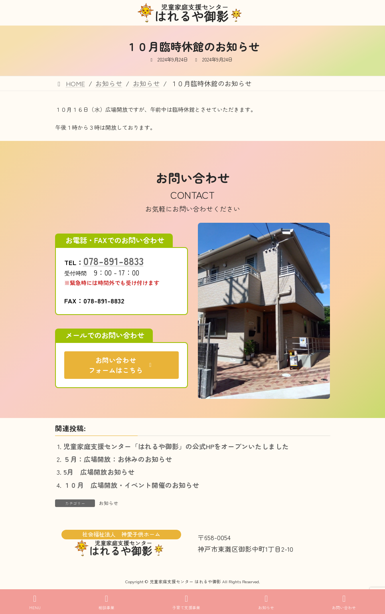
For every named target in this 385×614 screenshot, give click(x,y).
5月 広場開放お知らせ (98, 472)
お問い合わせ (344, 602)
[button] (121, 365)
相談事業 (107, 602)
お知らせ (108, 502)
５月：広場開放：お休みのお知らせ (117, 459)
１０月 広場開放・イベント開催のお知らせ (131, 485)
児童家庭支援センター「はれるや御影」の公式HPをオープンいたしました (176, 446)
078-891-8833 (113, 261)
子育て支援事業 (186, 602)
